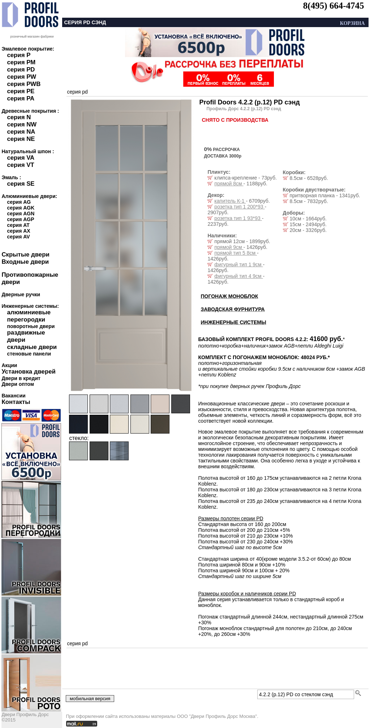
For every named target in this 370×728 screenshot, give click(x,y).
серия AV (18, 237)
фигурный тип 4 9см (238, 276)
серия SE (20, 183)
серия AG (19, 202)
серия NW (21, 124)
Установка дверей (28, 371)
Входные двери (25, 261)
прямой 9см (228, 247)
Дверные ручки (20, 294)
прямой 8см (228, 183)
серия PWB (23, 84)
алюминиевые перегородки (29, 316)
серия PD (21, 69)
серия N (19, 117)
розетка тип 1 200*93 (239, 207)
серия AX (18, 231)
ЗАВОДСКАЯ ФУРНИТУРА (232, 309)
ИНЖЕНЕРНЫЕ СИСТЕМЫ (233, 322)
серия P (18, 55)
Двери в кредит (20, 378)
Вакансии (13, 396)
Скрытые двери (25, 254)
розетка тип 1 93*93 (238, 218)
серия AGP (20, 219)
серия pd (77, 92)
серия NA (21, 131)
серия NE (21, 138)
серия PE (20, 91)
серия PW (21, 76)
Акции (9, 365)
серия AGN (20, 213)
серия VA (20, 157)
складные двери (32, 347)
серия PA (20, 98)
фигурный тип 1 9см (238, 264)
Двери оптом (17, 384)
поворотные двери (31, 326)
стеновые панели (29, 354)
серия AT (18, 225)
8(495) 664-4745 (333, 5)
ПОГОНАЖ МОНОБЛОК (229, 296)
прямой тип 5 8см (235, 253)
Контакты (15, 402)
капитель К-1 (230, 201)
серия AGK (20, 208)
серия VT (20, 164)
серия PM (21, 62)
